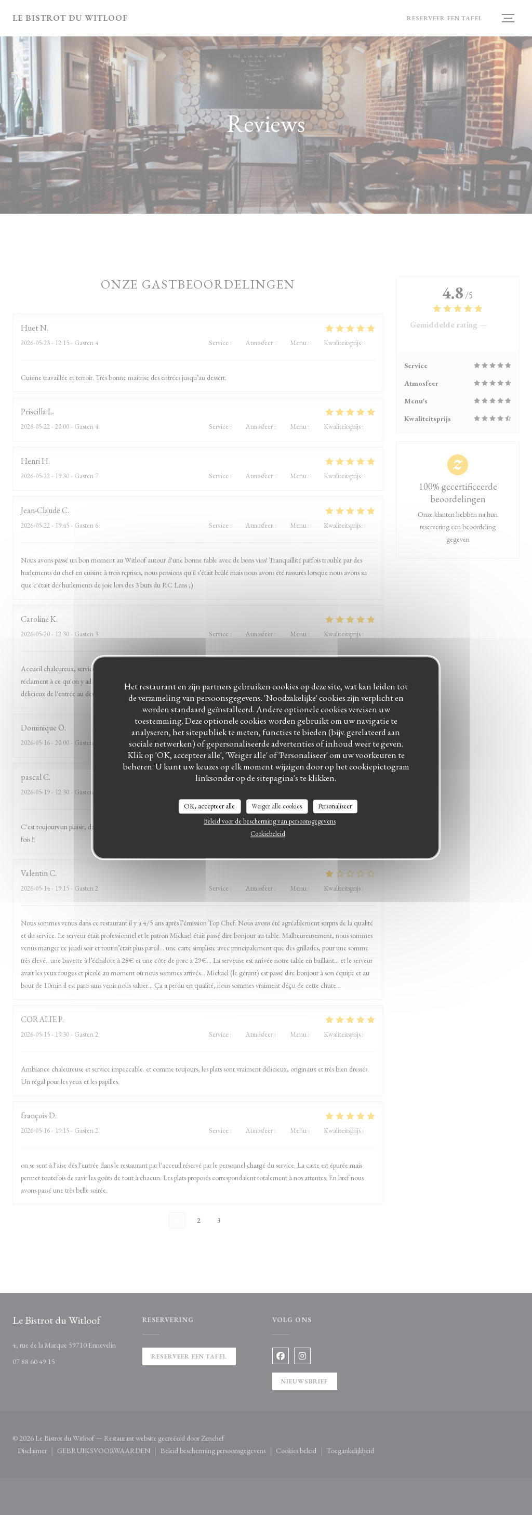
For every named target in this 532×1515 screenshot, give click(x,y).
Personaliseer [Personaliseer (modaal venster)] (335, 806)
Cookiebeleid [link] (267, 833)
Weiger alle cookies (276, 806)
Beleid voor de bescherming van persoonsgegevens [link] (270, 821)
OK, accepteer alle (209, 806)
